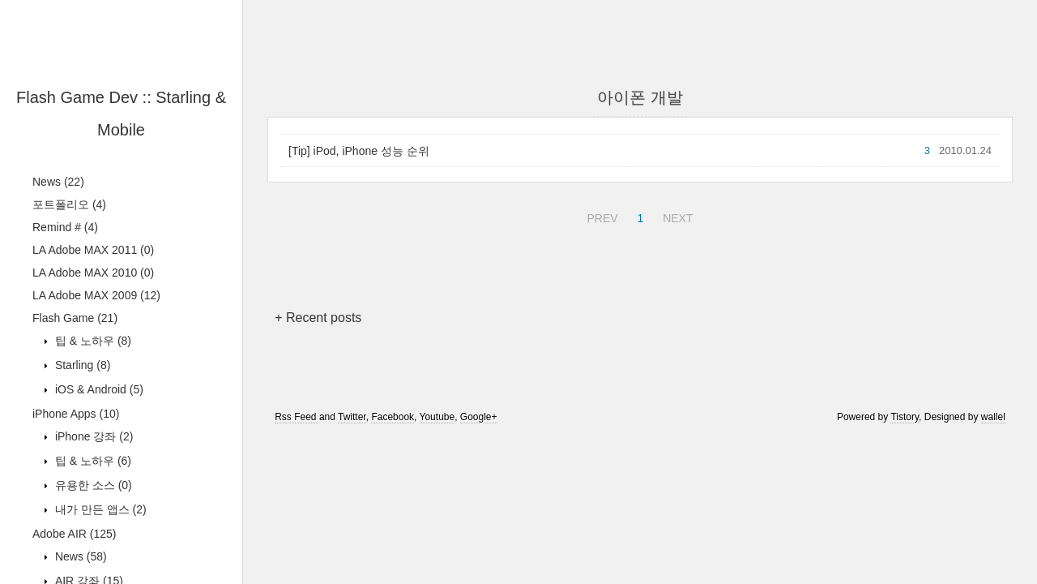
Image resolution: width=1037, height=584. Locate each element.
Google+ (478, 417)
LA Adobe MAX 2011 (93, 249)
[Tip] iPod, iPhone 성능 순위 (358, 150)
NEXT (676, 216)
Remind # (65, 227)
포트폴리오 (69, 204)
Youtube (437, 417)
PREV (600, 216)
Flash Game (74, 317)
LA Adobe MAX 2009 (96, 295)
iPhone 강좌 (92, 436)
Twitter (352, 417)
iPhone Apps (75, 413)
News (58, 181)
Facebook (392, 417)
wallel (993, 417)
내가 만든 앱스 (99, 509)
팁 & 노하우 (91, 340)
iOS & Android (97, 389)
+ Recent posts (318, 317)
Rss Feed (295, 417)
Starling (81, 365)
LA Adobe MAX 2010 (93, 272)
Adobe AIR (74, 533)
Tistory (904, 417)
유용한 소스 (92, 485)
